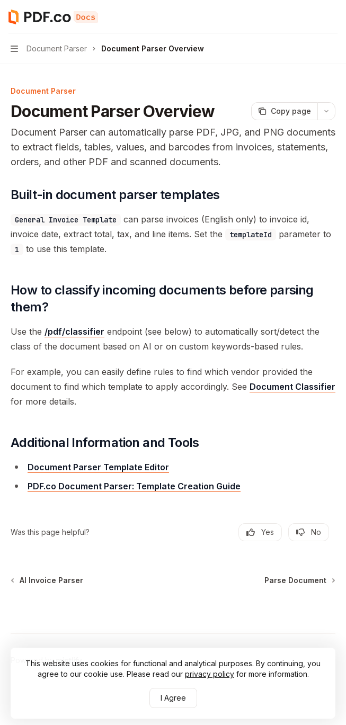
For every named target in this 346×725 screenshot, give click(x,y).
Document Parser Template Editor (98, 467)
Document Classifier (292, 386)
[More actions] (332, 17)
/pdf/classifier (74, 331)
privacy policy (209, 673)
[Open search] (312, 16)
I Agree (173, 697)
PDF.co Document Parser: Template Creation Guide (134, 486)
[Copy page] (284, 111)
